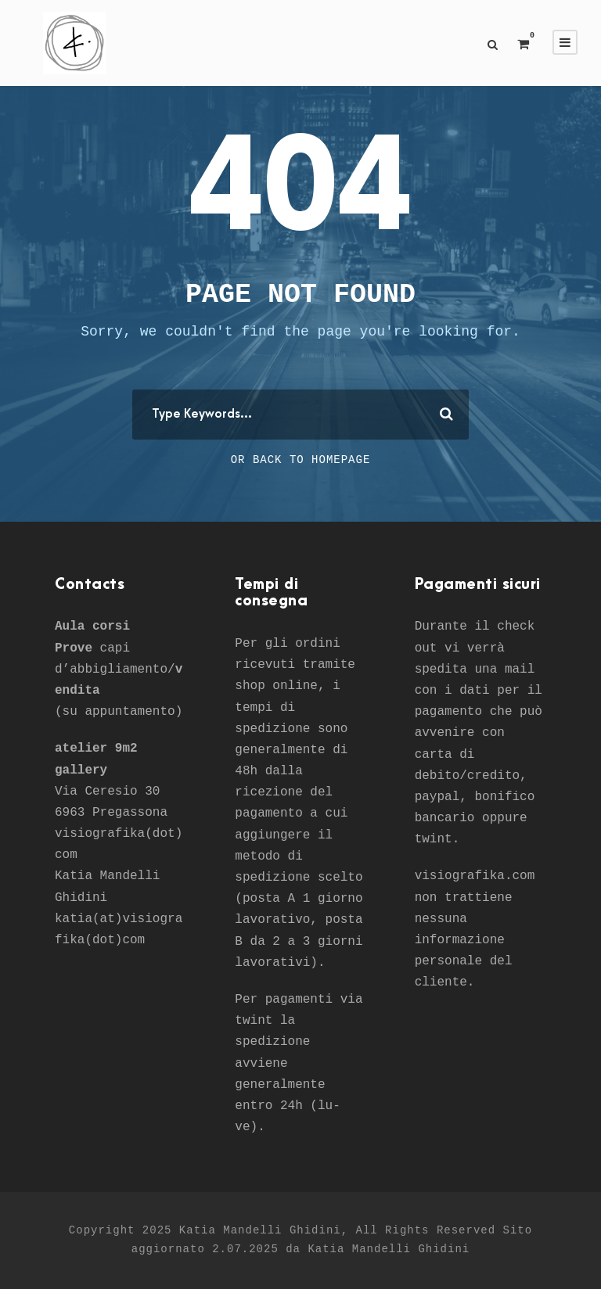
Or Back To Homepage (301, 460)
